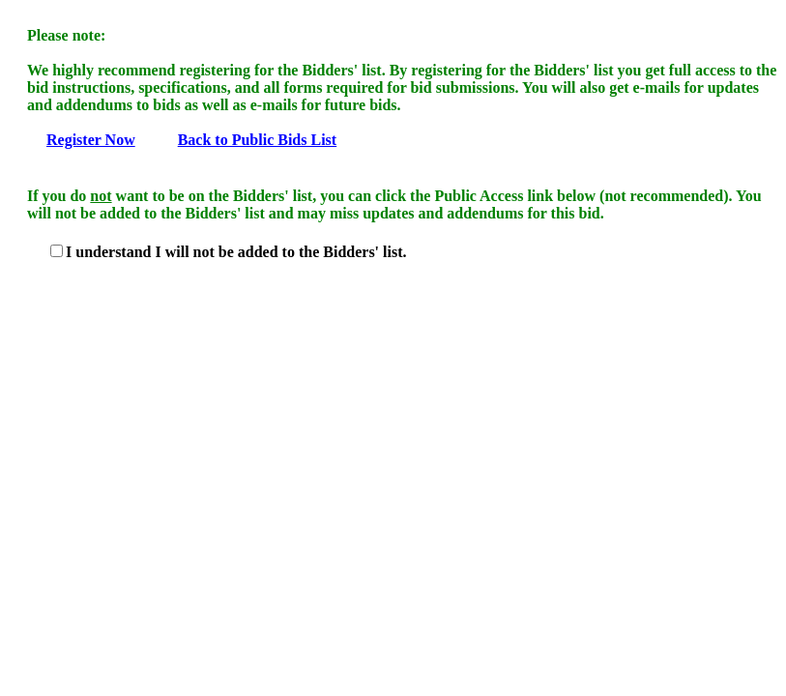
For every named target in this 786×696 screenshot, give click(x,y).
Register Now (90, 139)
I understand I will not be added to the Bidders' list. (236, 252)
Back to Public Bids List (257, 139)
